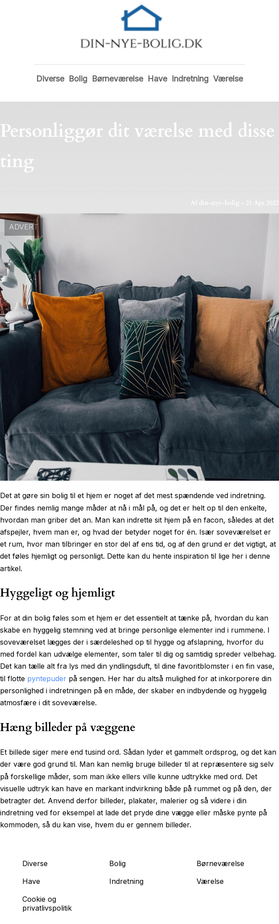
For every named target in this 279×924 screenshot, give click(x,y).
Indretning (190, 78)
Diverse (50, 78)
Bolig (78, 78)
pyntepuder (46, 678)
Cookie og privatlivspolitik (47, 903)
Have (157, 78)
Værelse (228, 78)
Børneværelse (117, 78)
